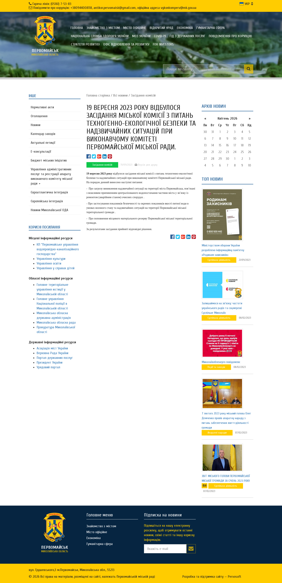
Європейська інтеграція (47, 201)
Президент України (49, 362)
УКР (244, 4)
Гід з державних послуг (187, 36)
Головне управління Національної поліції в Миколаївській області (52, 303)
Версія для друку (146, 164)
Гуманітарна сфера (210, 28)
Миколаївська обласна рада (56, 322)
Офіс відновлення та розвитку (126, 44)
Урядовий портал (48, 367)
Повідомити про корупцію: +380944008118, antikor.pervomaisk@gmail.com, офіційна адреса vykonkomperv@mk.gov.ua (114, 8)
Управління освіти (49, 263)
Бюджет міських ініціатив (49, 160)
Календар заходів (43, 134)
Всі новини (120, 95)
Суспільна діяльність (219, 260)
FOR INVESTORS (163, 44)
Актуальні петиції (43, 143)
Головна (76, 28)
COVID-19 (160, 36)
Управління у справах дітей (55, 268)
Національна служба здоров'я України (100, 36)
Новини (35, 125)
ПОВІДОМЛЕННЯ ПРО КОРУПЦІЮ (230, 36)
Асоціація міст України (52, 348)
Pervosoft (234, 577)
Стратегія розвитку (85, 44)
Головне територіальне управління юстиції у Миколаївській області (52, 289)
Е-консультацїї (41, 151)
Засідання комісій (143, 95)
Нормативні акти (42, 107)
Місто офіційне (134, 28)
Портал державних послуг (55, 358)
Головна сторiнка (98, 95)
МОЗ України (141, 36)
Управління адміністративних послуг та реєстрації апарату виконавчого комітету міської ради (51, 176)
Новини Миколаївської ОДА (49, 210)
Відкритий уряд (161, 28)
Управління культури (51, 259)
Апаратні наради (217, 432)
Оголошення (39, 116)
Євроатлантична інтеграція (49, 192)
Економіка (185, 28)
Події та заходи (216, 367)
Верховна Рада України (52, 353)
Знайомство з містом (103, 28)
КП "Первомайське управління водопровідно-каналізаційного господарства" (58, 249)
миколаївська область (45, 52)
